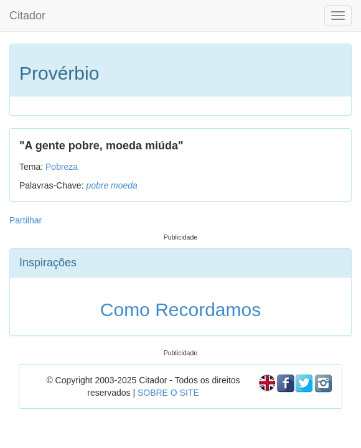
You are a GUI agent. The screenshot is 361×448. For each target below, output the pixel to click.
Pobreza (61, 167)
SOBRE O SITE (168, 393)
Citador (27, 15)
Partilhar (25, 220)
